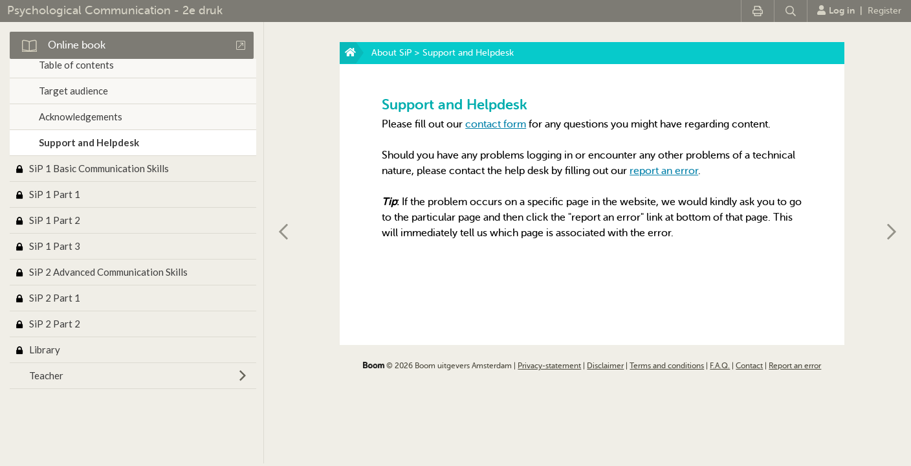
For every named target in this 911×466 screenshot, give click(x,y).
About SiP (391, 53)
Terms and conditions (667, 365)
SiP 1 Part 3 (54, 246)
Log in (836, 10)
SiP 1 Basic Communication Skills (99, 168)
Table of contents (76, 65)
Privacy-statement (549, 365)
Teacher (46, 375)
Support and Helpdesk (89, 142)
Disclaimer (605, 365)
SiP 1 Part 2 (54, 220)
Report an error (795, 365)
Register (884, 11)
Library (44, 349)
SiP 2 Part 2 (54, 323)
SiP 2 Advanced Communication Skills (108, 272)
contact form (495, 124)
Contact (749, 365)
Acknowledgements (80, 116)
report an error (664, 171)
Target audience (73, 90)
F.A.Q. (720, 365)
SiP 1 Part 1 (54, 194)
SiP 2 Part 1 (54, 298)
